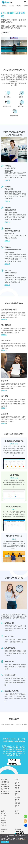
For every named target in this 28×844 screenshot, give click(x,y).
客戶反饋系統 (4, 790)
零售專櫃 (17, 799)
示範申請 (6, 33)
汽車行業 (17, 790)
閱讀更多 (7, 180)
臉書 (2, 826)
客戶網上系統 (4, 788)
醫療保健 (17, 782)
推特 (2, 824)
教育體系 (17, 786)
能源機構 (17, 795)
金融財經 (17, 784)
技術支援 (3, 813)
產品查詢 (3, 808)
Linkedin (3, 830)
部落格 (17, 806)
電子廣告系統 (4, 786)
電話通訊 (17, 788)
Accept (5, 842)
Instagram (4, 828)
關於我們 (3, 806)
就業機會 (3, 815)
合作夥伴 (3, 810)
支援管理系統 (4, 793)
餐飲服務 (17, 797)
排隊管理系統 (4, 782)
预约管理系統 (4, 784)
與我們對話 (14, 764)
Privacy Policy (22, 839)
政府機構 (17, 793)
